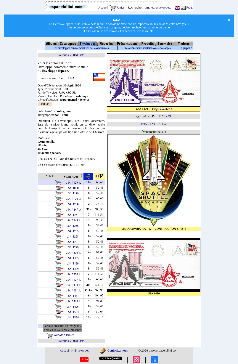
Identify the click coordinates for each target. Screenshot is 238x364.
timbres (149, 7)
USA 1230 (73, 204)
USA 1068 (73, 188)
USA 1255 (73, 231)
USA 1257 (73, 241)
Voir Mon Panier (60, 335)
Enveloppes (81, 350)
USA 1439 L (73, 285)
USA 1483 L (73, 301)
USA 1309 (73, 263)
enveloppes (162, 7)
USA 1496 (73, 306)
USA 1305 (73, 258)
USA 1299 (73, 247)
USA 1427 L (73, 279)
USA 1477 (73, 295)
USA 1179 (73, 193)
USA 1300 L (73, 252)
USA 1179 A (73, 198)
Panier (117, 7)
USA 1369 (73, 268)
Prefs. (187, 7)
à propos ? (186, 48)
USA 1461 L (73, 290)
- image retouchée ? (161, 109)
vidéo (84, 359)
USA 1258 (73, 236)
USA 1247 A (73, 209)
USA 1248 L (73, 220)
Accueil (103, 7)
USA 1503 (73, 312)
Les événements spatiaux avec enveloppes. (148, 48)
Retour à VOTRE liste (71, 55)
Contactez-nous (114, 350)
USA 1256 (73, 225)
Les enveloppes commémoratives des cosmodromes (81, 48)
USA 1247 (73, 215)
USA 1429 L (165, 116)
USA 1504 (73, 317)
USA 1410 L (73, 274)
